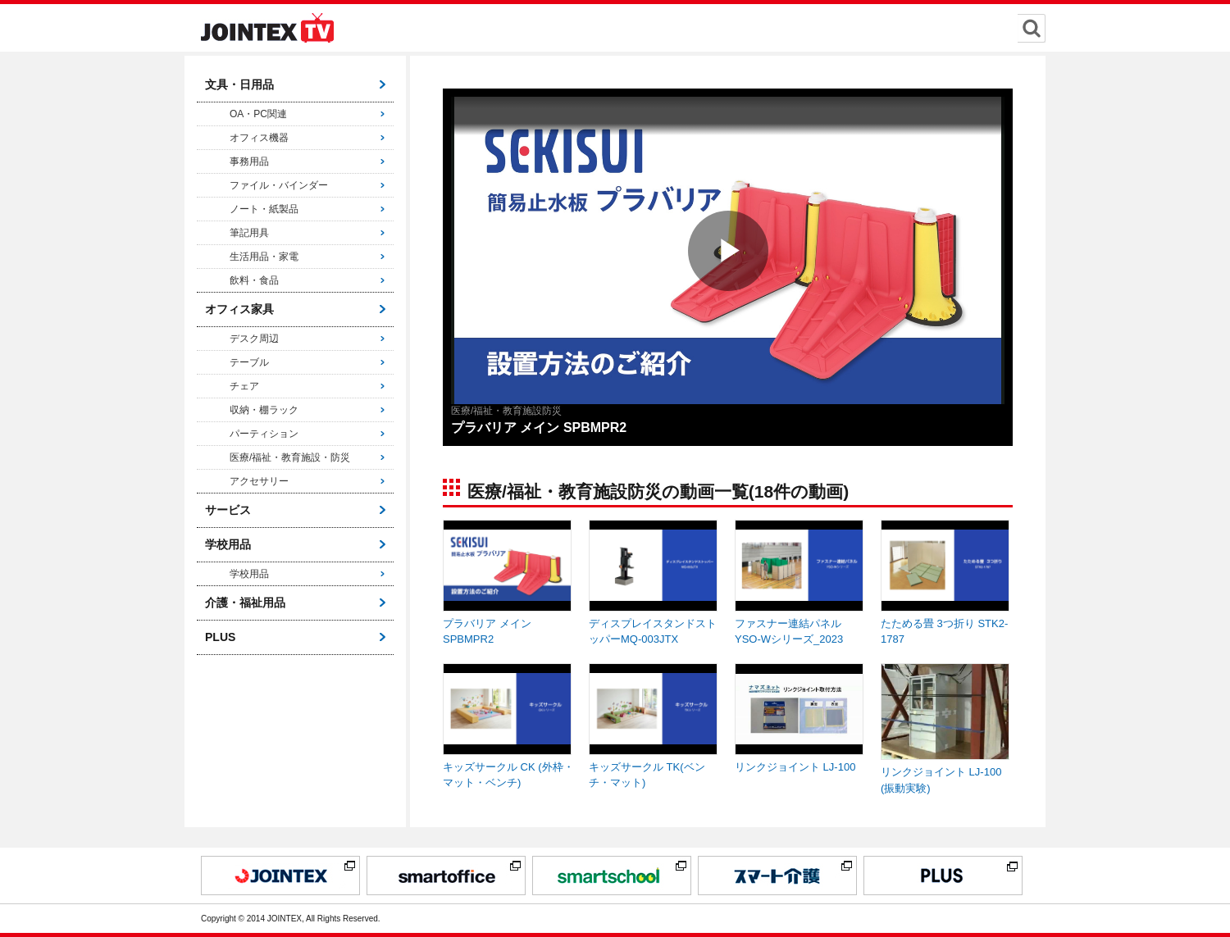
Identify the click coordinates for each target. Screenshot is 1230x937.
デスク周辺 (254, 338)
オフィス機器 (259, 137)
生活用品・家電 (264, 256)
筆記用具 (249, 233)
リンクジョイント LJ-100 (795, 767)
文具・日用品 (239, 84)
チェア (244, 386)
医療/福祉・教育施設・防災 (290, 457)
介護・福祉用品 (245, 602)
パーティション (264, 433)
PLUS (220, 637)
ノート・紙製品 (264, 209)
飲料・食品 (254, 280)
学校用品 (228, 544)
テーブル (249, 362)
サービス (228, 509)
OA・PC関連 (258, 114)
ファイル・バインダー (279, 185)
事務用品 (249, 161)
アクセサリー (259, 481)
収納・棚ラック (264, 410)
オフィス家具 (239, 309)
